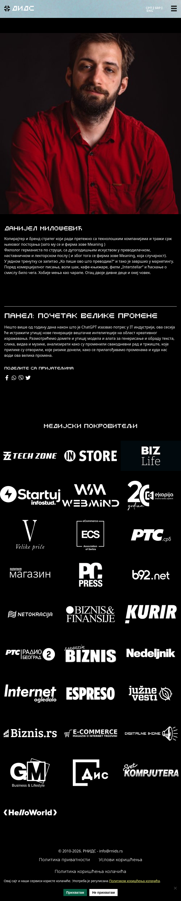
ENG (150, 10)
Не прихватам (103, 892)
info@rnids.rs (111, 851)
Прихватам (75, 892)
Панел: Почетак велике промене (80, 316)
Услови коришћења (120, 859)
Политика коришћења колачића (90, 871)
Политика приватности (64, 859)
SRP (158, 8)
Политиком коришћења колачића (134, 881)
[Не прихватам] (175, 888)
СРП (149, 8)
